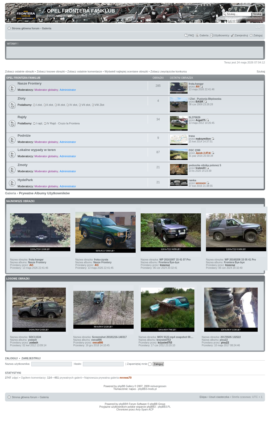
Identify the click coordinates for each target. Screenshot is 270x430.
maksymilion (203, 138)
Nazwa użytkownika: (17, 363)
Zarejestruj (241, 35)
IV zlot (73, 104)
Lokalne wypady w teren (37, 150)
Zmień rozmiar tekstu (258, 27)
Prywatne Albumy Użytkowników (44, 193)
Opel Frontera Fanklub (23, 77)
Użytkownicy (221, 35)
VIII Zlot (99, 104)
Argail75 (200, 120)
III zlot (61, 104)
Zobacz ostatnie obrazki (19, 71)
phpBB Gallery (126, 386)
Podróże (24, 135)
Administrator (68, 89)
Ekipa (203, 396)
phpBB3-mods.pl (147, 389)
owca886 (96, 339)
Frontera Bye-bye (169, 262)
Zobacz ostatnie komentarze (84, 71)
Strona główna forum (25, 28)
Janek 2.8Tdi (203, 153)
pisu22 (224, 339)
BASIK (199, 101)
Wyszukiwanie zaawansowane (243, 17)
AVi (198, 86)
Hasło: (78, 363)
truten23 (200, 168)
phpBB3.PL (164, 406)
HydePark (25, 180)
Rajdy (22, 117)
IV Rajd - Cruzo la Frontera (63, 123)
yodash (32, 339)
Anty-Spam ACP (144, 409)
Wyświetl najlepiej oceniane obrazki (126, 71)
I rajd (39, 123)
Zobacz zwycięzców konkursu (168, 71)
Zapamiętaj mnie (139, 363)
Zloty (22, 98)
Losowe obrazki (18, 278)
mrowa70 (126, 377)
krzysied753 (163, 339)
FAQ (191, 35)
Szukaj (261, 71)
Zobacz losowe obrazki (51, 71)
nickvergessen (158, 386)
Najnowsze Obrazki (20, 201)
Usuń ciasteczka (219, 396)
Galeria (46, 28)
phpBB (122, 404)
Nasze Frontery (29, 83)
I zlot (39, 104)
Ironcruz (165, 265)
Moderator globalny (46, 89)
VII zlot (86, 104)
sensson (201, 183)
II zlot (49, 104)
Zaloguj (257, 35)
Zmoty (23, 165)
